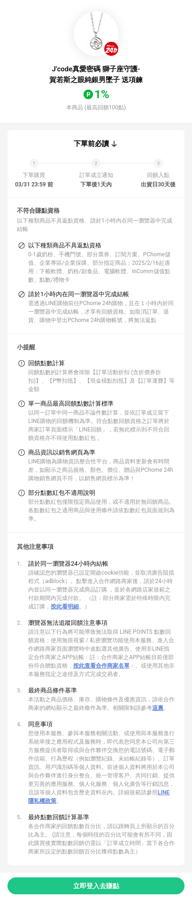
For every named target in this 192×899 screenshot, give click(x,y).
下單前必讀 (91, 143)
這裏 (157, 708)
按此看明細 (65, 606)
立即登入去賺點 (96, 886)
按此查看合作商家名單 (101, 665)
